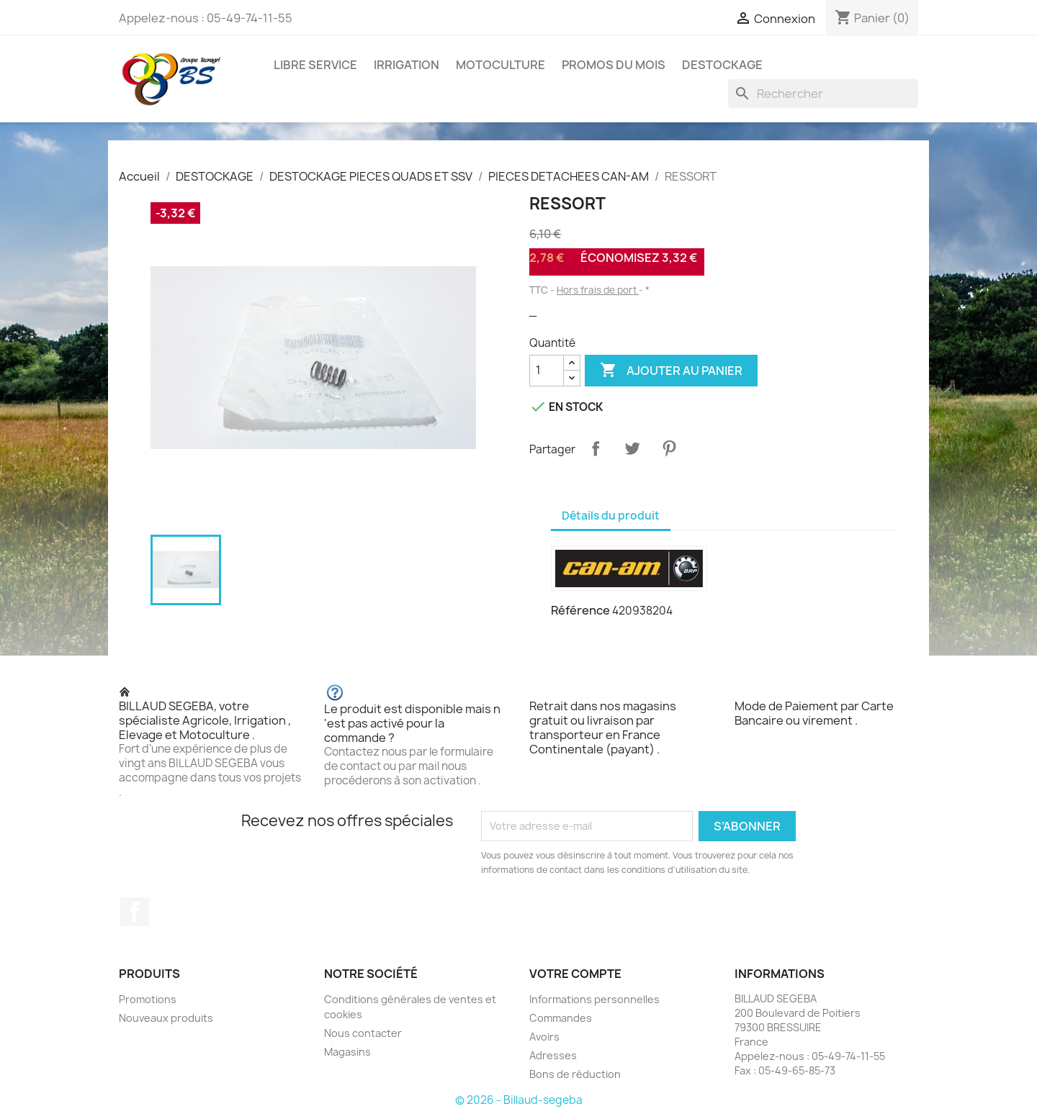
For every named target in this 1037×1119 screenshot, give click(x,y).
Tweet (632, 448)
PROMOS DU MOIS (613, 65)
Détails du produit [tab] (611, 515)
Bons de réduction (575, 1074)
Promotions (147, 999)
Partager (595, 448)
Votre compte (575, 974)
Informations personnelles (594, 999)
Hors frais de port (598, 290)
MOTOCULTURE (500, 65)
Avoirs (544, 1036)
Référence (580, 610)
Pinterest (669, 448)
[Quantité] (546, 370)
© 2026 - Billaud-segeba (519, 1099)
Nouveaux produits (166, 1018)
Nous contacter (363, 1033)
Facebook (134, 911)
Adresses (553, 1055)
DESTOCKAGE (722, 65)
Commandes (560, 1018)
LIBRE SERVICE (315, 65)
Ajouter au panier (671, 370)
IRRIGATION (406, 65)
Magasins (347, 1052)
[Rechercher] (823, 93)
